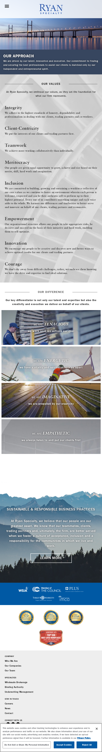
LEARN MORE (51, 558)
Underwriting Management (19, 692)
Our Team (10, 671)
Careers (9, 704)
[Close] (96, 728)
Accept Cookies (64, 745)
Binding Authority (14, 687)
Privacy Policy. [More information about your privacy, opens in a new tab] (84, 738)
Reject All (87, 745)
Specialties (10, 678)
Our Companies (13, 666)
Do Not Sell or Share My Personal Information (26, 745)
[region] (51, 737)
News (7, 708)
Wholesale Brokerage (16, 682)
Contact (9, 713)
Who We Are (11, 661)
